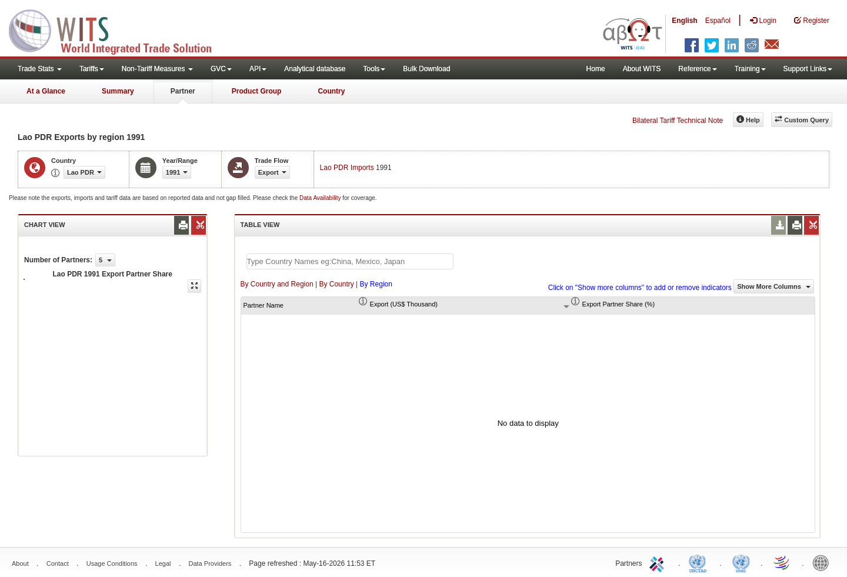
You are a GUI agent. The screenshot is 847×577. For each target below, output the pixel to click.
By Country (336, 284)
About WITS (642, 69)
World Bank (823, 562)
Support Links (807, 69)
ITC (659, 562)
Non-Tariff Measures (157, 69)
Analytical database (314, 69)
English (684, 20)
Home (595, 69)
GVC (221, 69)
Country (331, 91)
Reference (697, 69)
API (257, 69)
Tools (374, 69)
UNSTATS (741, 562)
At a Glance (45, 91)
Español (718, 20)
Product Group (257, 91)
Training (750, 69)
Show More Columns (774, 286)
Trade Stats (40, 69)
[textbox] (349, 261)
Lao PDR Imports (347, 168)
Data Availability (320, 198)
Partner (183, 91)
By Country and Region (277, 284)
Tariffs (91, 69)
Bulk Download (426, 69)
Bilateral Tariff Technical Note (677, 120)
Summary (118, 91)
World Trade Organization (782, 562)
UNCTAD (700, 562)
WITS (117, 29)
